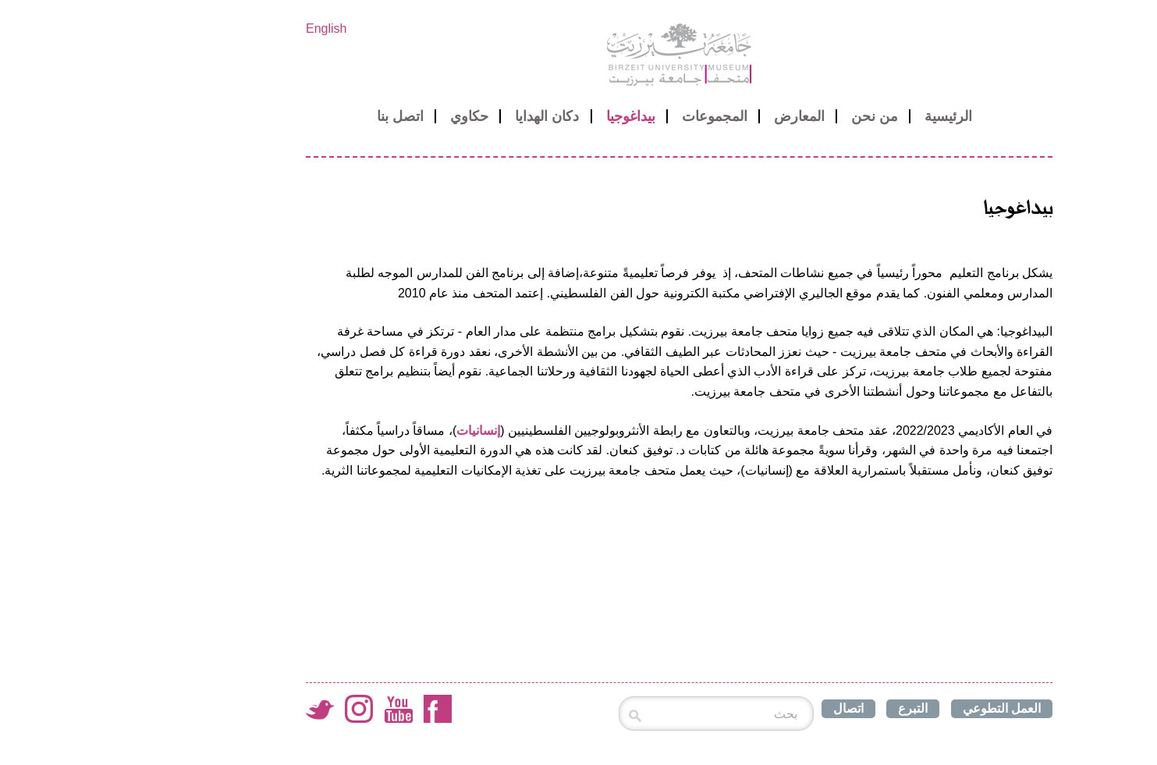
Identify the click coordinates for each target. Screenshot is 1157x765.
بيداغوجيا (530, 116)
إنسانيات (377, 430)
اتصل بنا (299, 116)
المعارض (698, 116)
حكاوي (369, 116)
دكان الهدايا (446, 116)
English (225, 28)
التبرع (812, 708)
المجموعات (614, 116)
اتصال (748, 708)
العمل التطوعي (901, 708)
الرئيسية (847, 116)
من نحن (774, 116)
